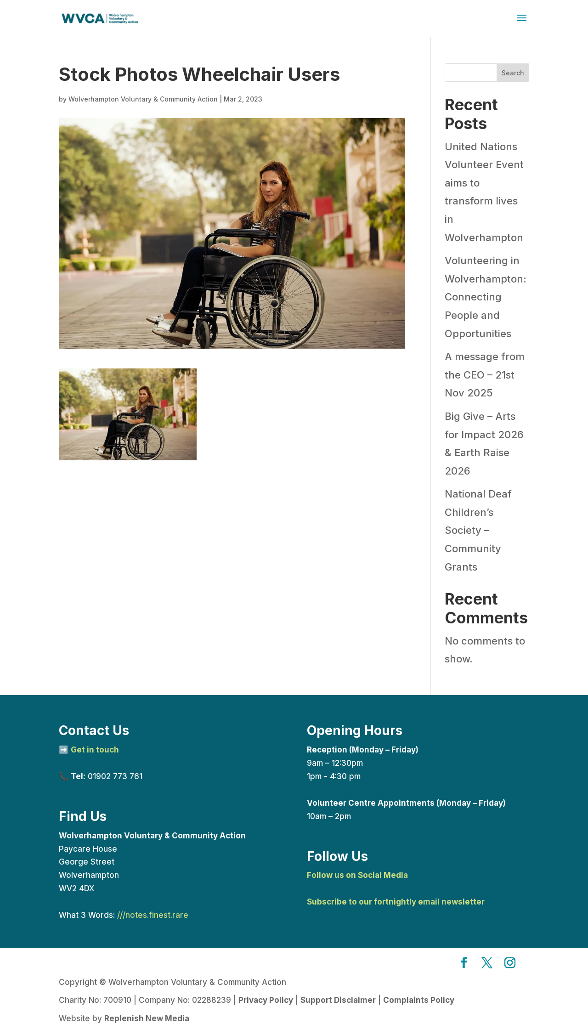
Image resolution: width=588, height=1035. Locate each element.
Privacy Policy (265, 1000)
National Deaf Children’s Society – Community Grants (478, 530)
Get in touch (95, 749)
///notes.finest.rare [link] (152, 915)
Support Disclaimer (338, 1000)
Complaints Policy (418, 1000)
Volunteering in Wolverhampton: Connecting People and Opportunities (485, 297)
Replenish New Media (146, 1018)
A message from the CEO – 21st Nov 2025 (485, 375)
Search (513, 73)
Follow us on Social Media (357, 875)
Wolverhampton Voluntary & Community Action (143, 99)
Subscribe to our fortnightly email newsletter (396, 901)
